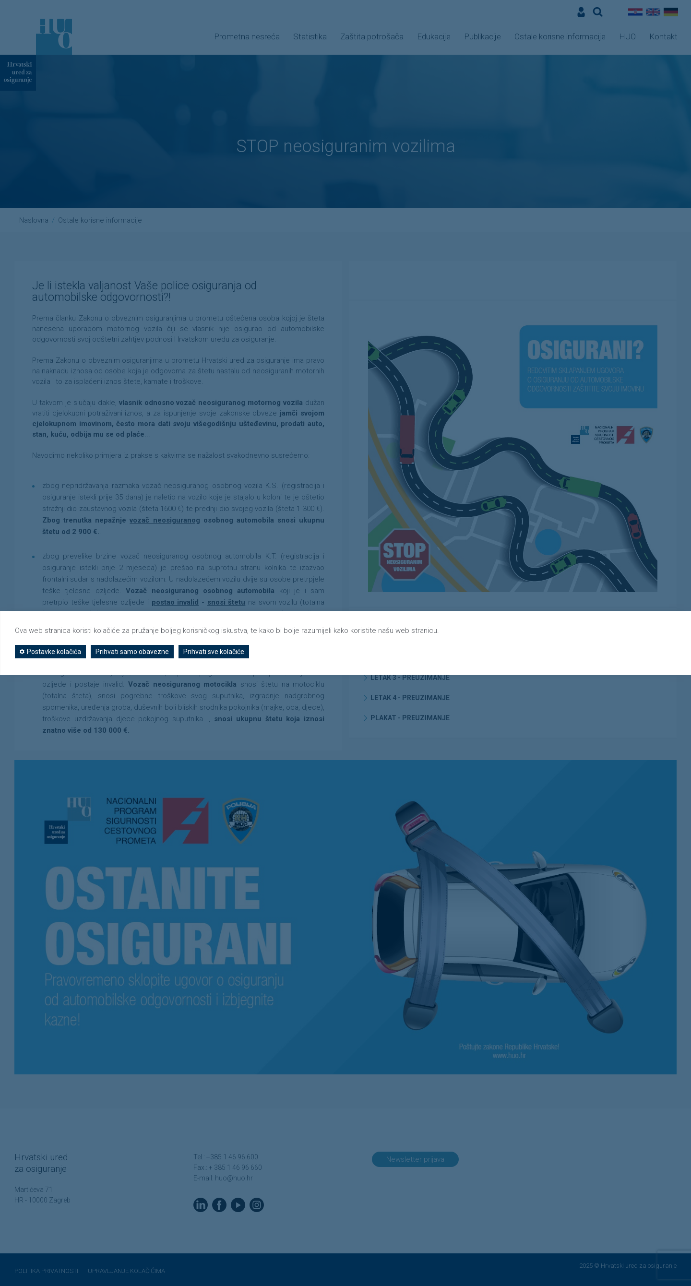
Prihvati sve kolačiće (213, 651)
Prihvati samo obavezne (132, 651)
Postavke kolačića (50, 651)
